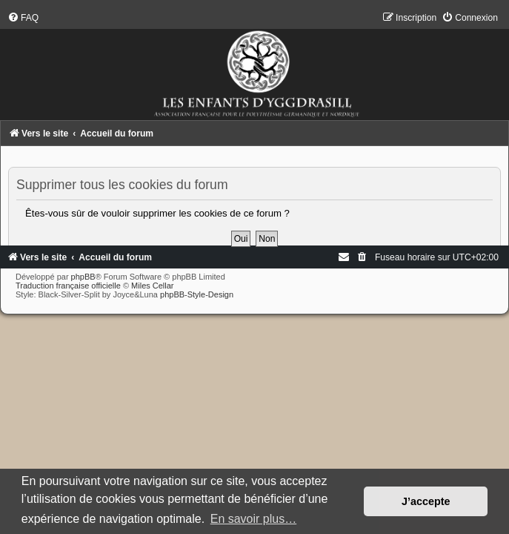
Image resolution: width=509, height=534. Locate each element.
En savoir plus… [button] (253, 518)
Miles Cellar (152, 285)
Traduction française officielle (68, 285)
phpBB (83, 276)
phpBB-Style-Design (196, 294)
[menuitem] (23, 18)
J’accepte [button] (426, 501)
